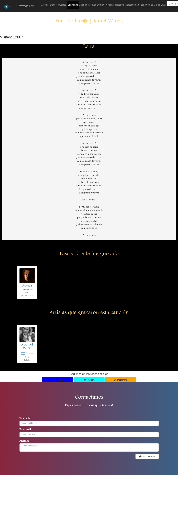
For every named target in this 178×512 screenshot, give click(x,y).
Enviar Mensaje (147, 456)
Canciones (73, 5)
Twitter (89, 380)
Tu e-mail (25, 429)
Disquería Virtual (96, 5)
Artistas (45, 5)
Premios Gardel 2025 (155, 5)
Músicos (62, 5)
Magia (27, 285)
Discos (53, 5)
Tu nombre (25, 418)
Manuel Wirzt (27, 290)
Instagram (120, 380)
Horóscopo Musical (134, 5)
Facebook (57, 380)
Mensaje (24, 441)
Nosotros (119, 5)
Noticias (110, 5)
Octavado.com (25, 6)
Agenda (83, 5)
